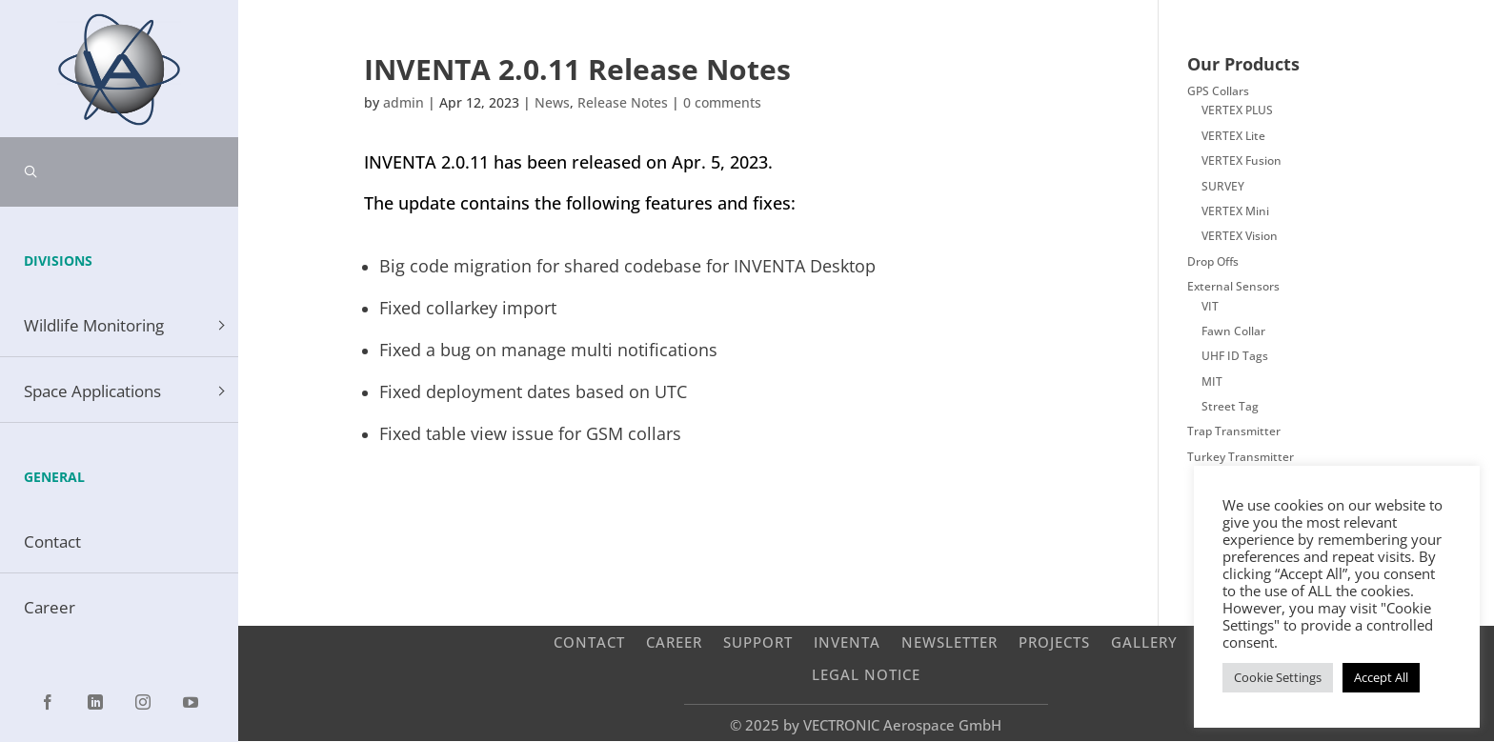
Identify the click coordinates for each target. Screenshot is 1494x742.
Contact (589, 641)
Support (758, 641)
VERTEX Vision (1239, 236)
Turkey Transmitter (1240, 457)
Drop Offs (1213, 261)
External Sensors (1233, 286)
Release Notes (622, 102)
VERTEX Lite (1233, 136)
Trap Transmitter (1234, 431)
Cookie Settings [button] (1278, 677)
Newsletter (949, 641)
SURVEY (1222, 186)
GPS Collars (1218, 91)
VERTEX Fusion (1241, 160)
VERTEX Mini (1235, 211)
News (552, 102)
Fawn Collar (1233, 331)
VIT (1210, 306)
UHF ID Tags (1234, 356)
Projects (1054, 641)
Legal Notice (866, 674)
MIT (1211, 381)
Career (674, 641)
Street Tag (1230, 406)
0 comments (722, 102)
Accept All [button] (1381, 677)
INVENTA (847, 641)
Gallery (1144, 641)
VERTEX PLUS (1237, 110)
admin (403, 102)
